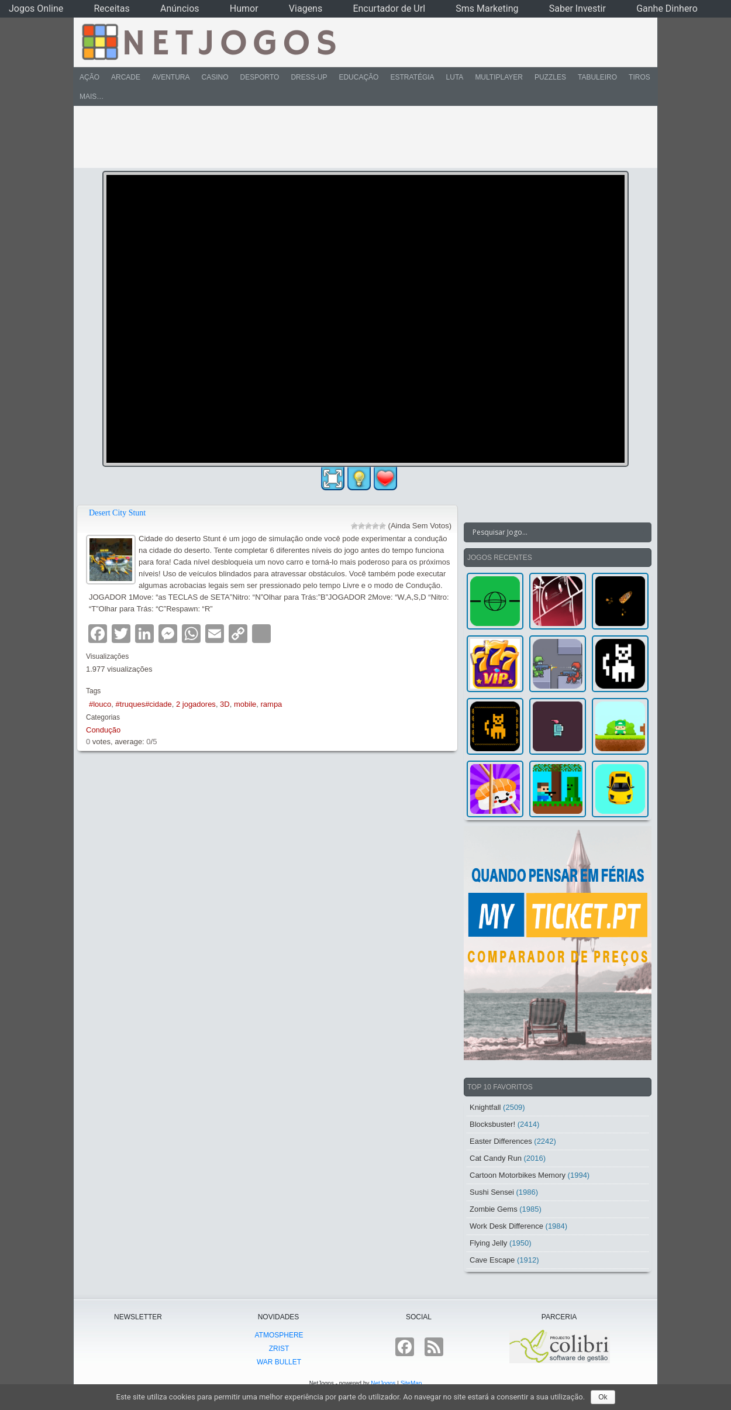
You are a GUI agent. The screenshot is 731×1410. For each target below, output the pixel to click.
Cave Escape (492, 1260)
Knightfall (485, 1107)
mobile (245, 704)
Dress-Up (309, 77)
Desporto (260, 77)
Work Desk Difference (506, 1226)
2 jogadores (196, 704)
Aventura (170, 77)
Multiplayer (499, 77)
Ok (602, 1397)
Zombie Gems (494, 1209)
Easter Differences (501, 1141)
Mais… (92, 96)
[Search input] (551, 532)
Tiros (639, 77)
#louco (100, 704)
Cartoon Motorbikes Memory (518, 1175)
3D (225, 704)
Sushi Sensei (492, 1192)
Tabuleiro (597, 77)
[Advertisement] (357, 137)
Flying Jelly (488, 1243)
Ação (89, 77)
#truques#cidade (144, 704)
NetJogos (383, 1383)
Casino (214, 77)
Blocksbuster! (492, 1124)
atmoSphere (278, 1335)
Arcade (125, 77)
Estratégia (412, 77)
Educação (358, 77)
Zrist (279, 1348)
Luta (455, 77)
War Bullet (279, 1362)
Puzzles (550, 77)
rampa (271, 704)
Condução (103, 729)
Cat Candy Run (496, 1158)
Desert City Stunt (117, 512)
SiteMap (411, 1383)
